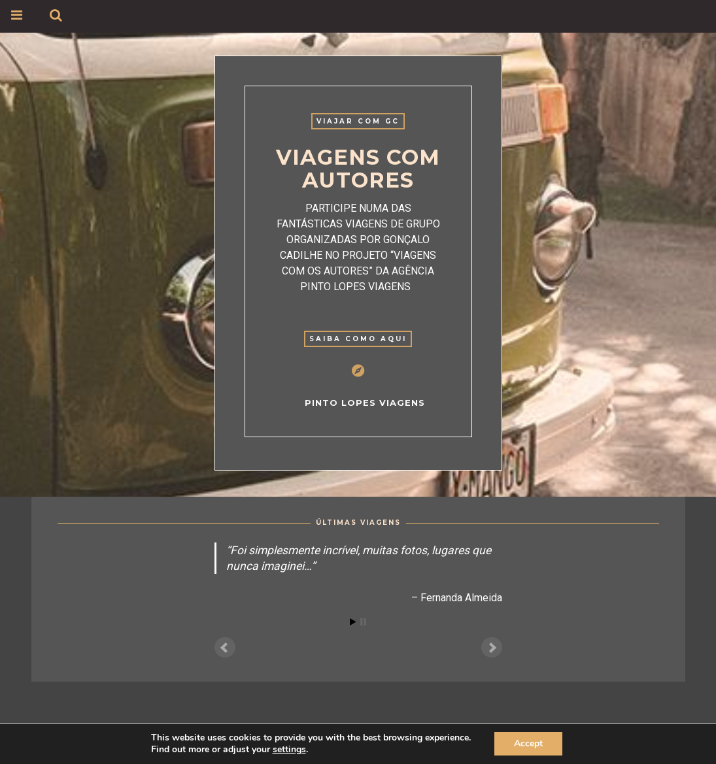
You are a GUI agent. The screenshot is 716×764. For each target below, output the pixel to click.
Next (491, 647)
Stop (363, 621)
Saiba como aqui (358, 339)
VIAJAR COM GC (358, 121)
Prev (224, 647)
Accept (528, 743)
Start (353, 621)
